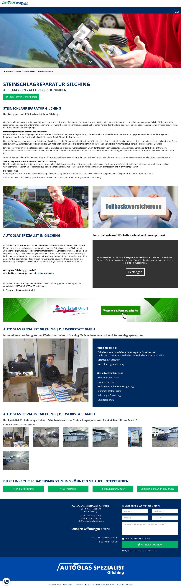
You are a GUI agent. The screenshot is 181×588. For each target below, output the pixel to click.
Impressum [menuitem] (79, 584)
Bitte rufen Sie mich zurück (136, 538)
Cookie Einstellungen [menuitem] (125, 584)
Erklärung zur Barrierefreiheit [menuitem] (103, 584)
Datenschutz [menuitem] (67, 584)
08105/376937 (46, 273)
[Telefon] (135, 517)
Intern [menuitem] (88, 584)
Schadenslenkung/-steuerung (157, 488)
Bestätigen (135, 272)
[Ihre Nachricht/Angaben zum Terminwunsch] (150, 528)
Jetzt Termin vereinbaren (21, 96)
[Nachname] (165, 511)
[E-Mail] (165, 517)
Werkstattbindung (23, 488)
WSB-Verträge (68, 488)
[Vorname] (135, 511)
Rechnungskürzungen (113, 488)
